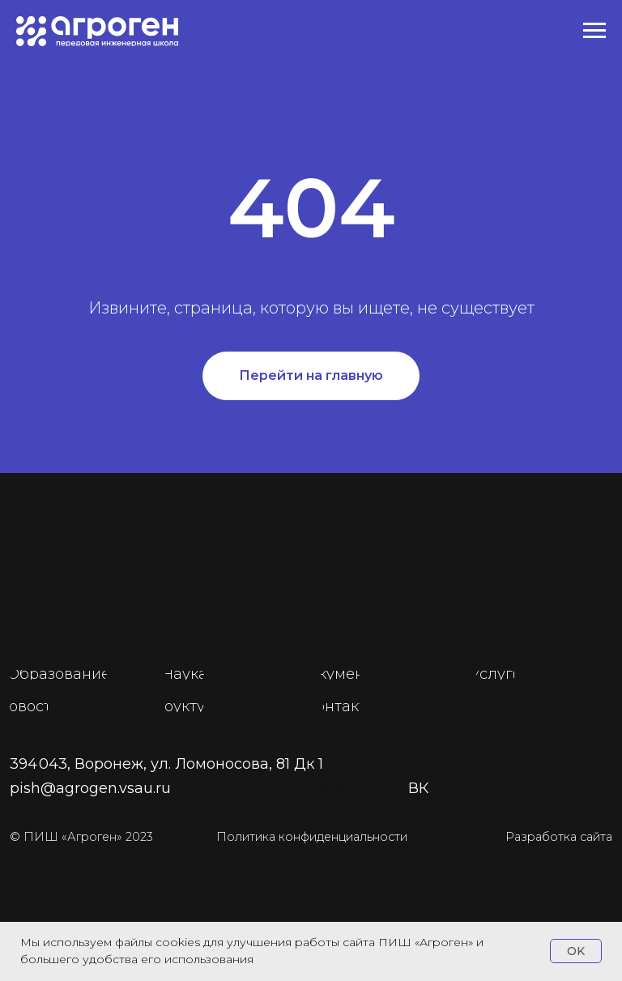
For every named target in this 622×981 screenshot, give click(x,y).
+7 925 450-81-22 (310, 788)
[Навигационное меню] (594, 31)
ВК (418, 788)
